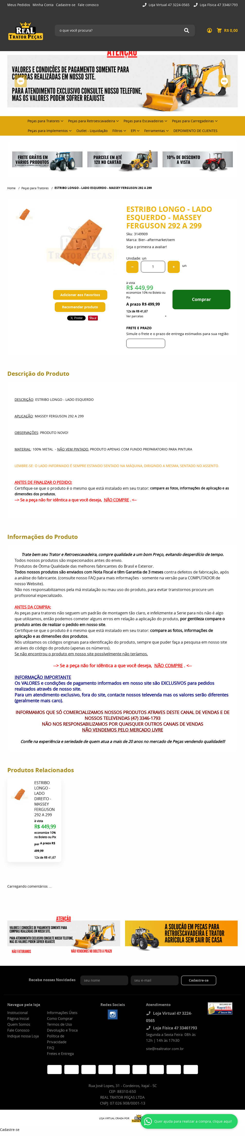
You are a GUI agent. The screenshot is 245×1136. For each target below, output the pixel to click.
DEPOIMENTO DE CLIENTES (195, 130)
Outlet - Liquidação (92, 130)
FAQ (50, 1047)
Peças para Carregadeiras (193, 121)
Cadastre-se (65, 4)
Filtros (117, 130)
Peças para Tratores (43, 121)
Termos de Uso (59, 1024)
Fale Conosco (18, 1030)
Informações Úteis (62, 1012)
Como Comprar (60, 1018)
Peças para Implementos (48, 130)
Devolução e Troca (62, 1030)
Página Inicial (18, 1018)
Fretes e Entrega (60, 1053)
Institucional (17, 1012)
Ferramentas (154, 130)
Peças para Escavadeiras (143, 121)
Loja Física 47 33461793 (218, 4)
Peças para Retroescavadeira (91, 121)
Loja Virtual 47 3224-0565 (169, 4)
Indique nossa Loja (23, 1035)
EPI (133, 130)
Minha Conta (43, 4)
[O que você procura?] (186, 30)
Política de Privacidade (56, 1038)
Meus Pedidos (18, 4)
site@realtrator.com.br (165, 1048)
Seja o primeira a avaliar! (146, 246)
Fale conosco (88, 4)
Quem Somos (18, 1024)
